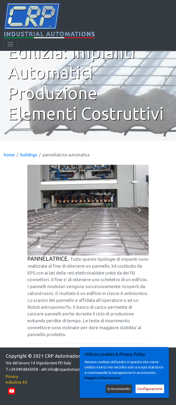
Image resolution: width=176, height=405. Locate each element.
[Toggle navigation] (10, 44)
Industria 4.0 (16, 382)
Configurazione (149, 389)
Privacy (12, 376)
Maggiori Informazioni (102, 378)
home (9, 154)
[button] (36, 210)
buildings (28, 154)
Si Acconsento (118, 389)
